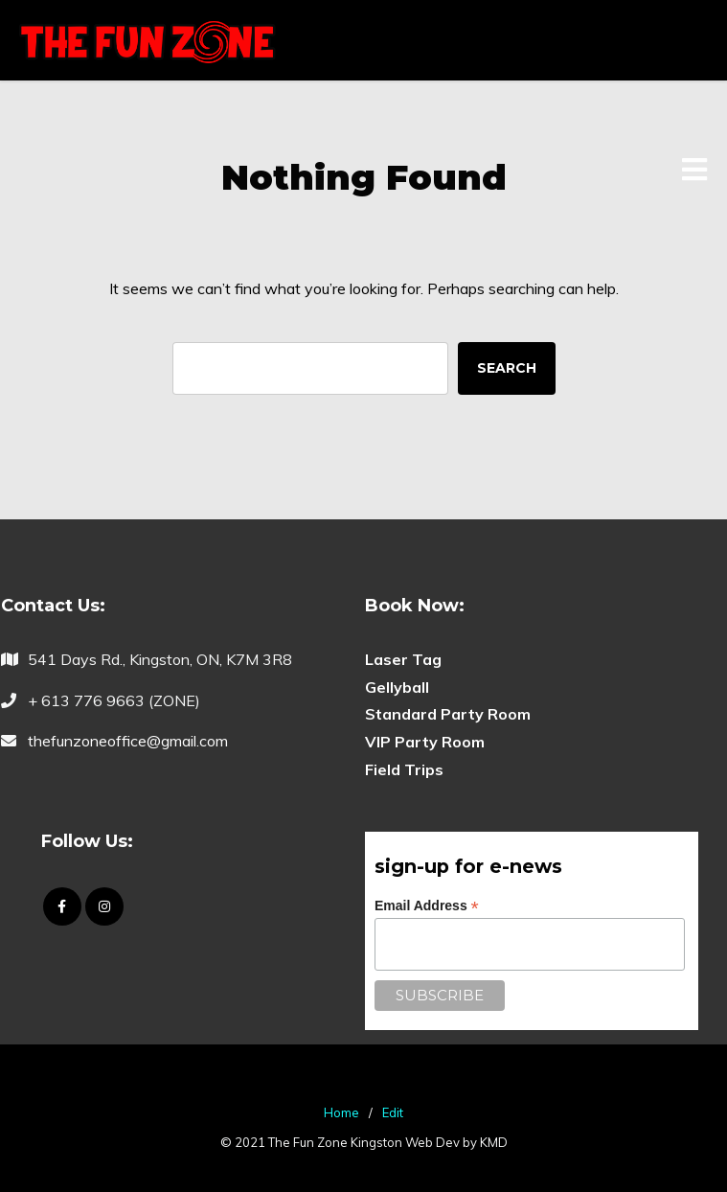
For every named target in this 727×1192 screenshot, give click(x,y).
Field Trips (404, 769)
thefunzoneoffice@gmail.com (128, 740)
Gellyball (397, 687)
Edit (392, 1112)
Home (341, 1112)
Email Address (427, 906)
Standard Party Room (448, 713)
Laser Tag (403, 659)
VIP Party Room (425, 741)
